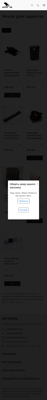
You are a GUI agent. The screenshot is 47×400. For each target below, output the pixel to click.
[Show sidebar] (44, 5)
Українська (23, 201)
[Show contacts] (38, 5)
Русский (23, 210)
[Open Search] (32, 5)
